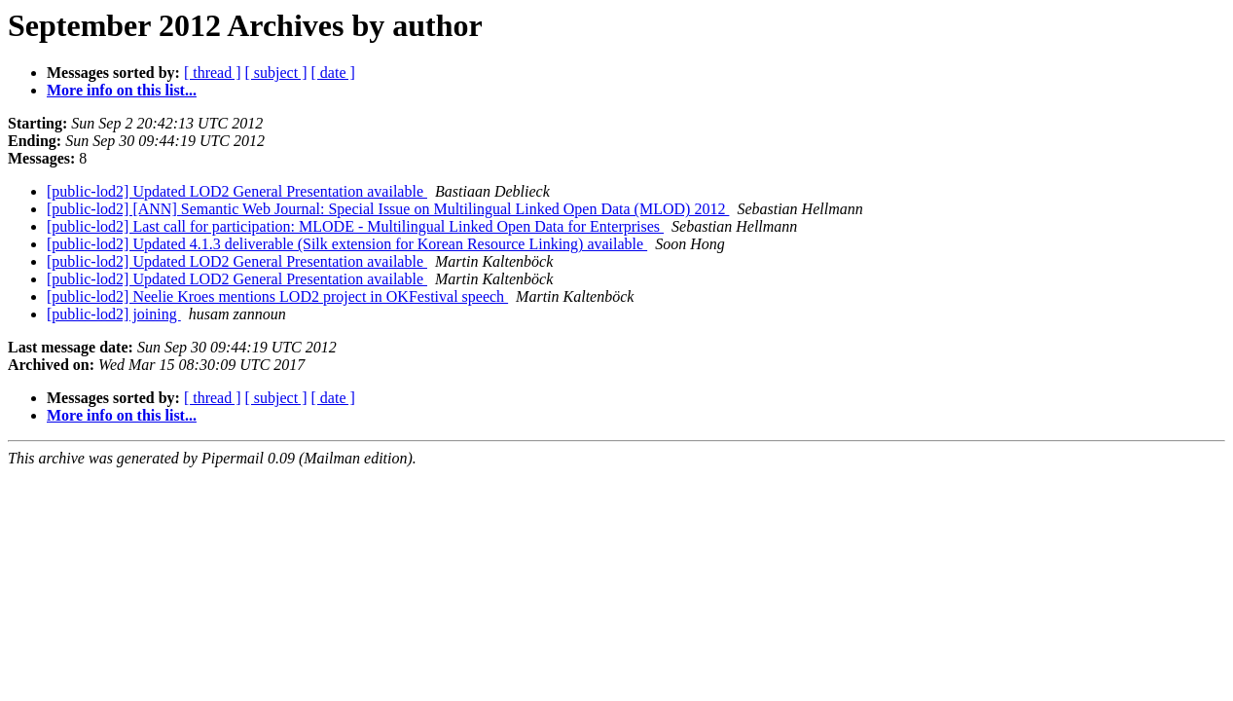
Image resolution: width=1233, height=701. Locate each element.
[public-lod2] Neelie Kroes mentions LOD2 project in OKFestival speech (277, 296)
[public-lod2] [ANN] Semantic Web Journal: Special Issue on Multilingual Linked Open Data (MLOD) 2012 (388, 209)
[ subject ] (276, 72)
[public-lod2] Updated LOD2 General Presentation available (237, 191)
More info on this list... (122, 90)
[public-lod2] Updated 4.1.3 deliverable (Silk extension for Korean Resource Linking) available (347, 244)
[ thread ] (212, 72)
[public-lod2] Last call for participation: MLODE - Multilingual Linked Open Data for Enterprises (355, 226)
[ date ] (333, 72)
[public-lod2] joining (114, 314)
